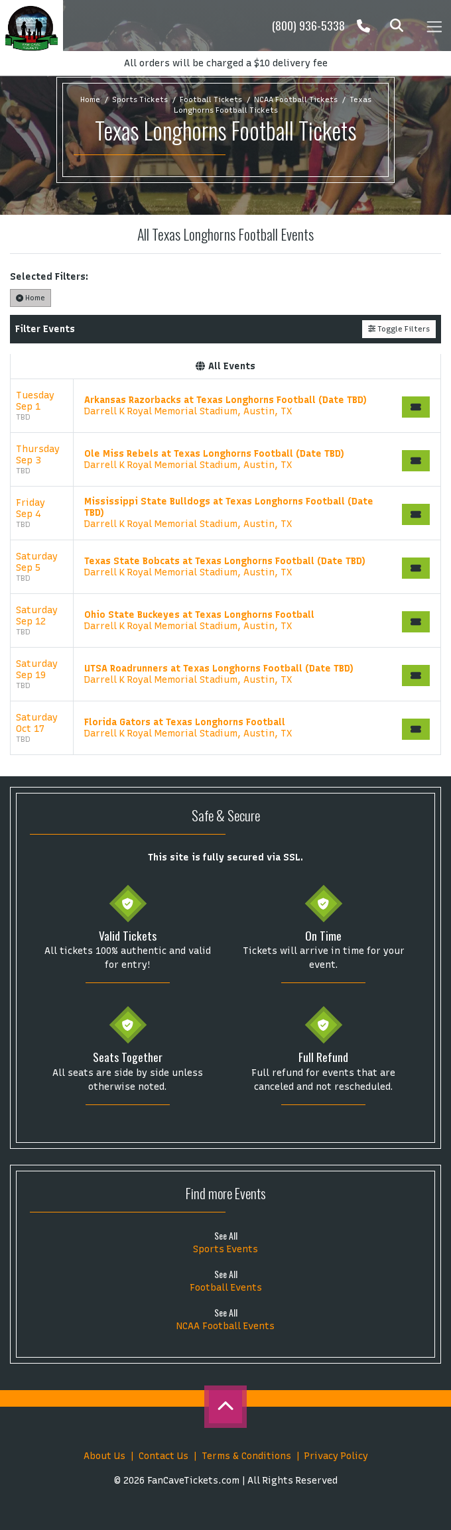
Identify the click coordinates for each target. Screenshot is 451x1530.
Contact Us (163, 1456)
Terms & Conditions (246, 1456)
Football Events (226, 1287)
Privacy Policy (336, 1456)
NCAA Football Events (225, 1326)
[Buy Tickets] (416, 407)
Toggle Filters (399, 328)
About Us (104, 1456)
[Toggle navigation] (434, 25)
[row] (225, 406)
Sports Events (225, 1249)
